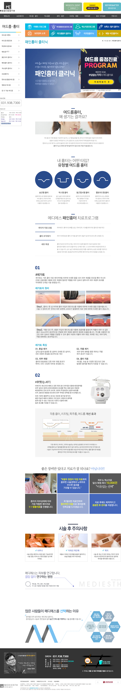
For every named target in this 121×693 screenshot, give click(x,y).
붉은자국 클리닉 (7, 57)
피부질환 (87, 16)
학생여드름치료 (7, 46)
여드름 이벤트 (6, 35)
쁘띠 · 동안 (60, 16)
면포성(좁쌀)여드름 (8, 80)
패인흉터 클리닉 (7, 63)
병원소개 (6, 16)
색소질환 (47, 16)
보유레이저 (20, 16)
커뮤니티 (114, 16)
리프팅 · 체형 (74, 16)
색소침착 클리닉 (7, 68)
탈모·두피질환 (100, 16)
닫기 (119, 90)
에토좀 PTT (5, 52)
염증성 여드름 (6, 85)
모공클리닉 (5, 74)
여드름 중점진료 (7, 41)
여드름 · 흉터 (33, 16)
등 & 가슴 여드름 (7, 91)
